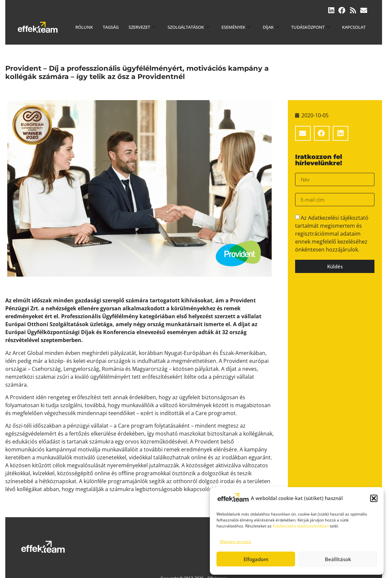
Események (236, 27)
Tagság (111, 27)
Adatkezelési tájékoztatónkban (301, 526)
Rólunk (84, 27)
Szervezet (142, 27)
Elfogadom (256, 559)
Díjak (271, 27)
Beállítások (338, 559)
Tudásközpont (310, 27)
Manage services (235, 541)
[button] (373, 498)
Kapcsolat (354, 27)
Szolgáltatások (189, 27)
